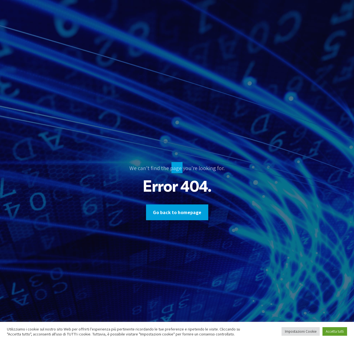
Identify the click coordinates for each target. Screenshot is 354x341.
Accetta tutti (335, 331)
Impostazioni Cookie (300, 331)
